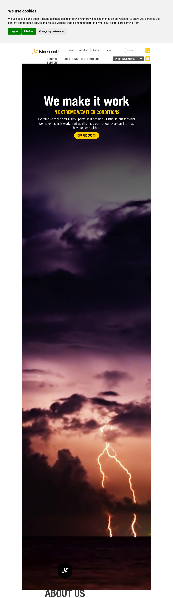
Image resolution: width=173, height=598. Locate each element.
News (71, 50)
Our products (86, 135)
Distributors (90, 59)
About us (83, 50)
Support (53, 62)
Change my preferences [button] (51, 31)
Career (109, 50)
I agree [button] (14, 31)
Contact (97, 50)
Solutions (71, 59)
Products (53, 59)
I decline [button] (28, 31)
